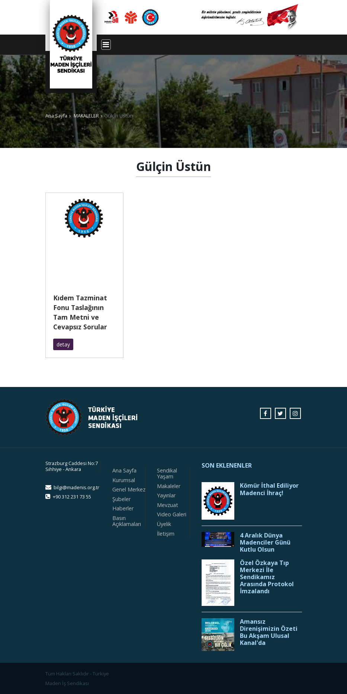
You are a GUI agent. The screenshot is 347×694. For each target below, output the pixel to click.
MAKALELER (86, 115)
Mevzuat (167, 505)
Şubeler (121, 499)
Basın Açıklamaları (126, 520)
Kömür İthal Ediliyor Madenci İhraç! (269, 489)
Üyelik (164, 523)
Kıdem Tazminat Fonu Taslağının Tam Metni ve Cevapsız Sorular (80, 312)
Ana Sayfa (56, 115)
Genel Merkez (128, 489)
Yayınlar (166, 495)
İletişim (165, 533)
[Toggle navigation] (105, 44)
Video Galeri (171, 514)
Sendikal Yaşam (167, 473)
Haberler (123, 508)
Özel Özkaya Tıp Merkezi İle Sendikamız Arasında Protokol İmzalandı (267, 577)
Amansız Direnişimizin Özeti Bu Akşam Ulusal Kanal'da (269, 632)
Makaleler (168, 486)
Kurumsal (123, 480)
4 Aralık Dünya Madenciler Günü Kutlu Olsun (265, 542)
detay (63, 344)
